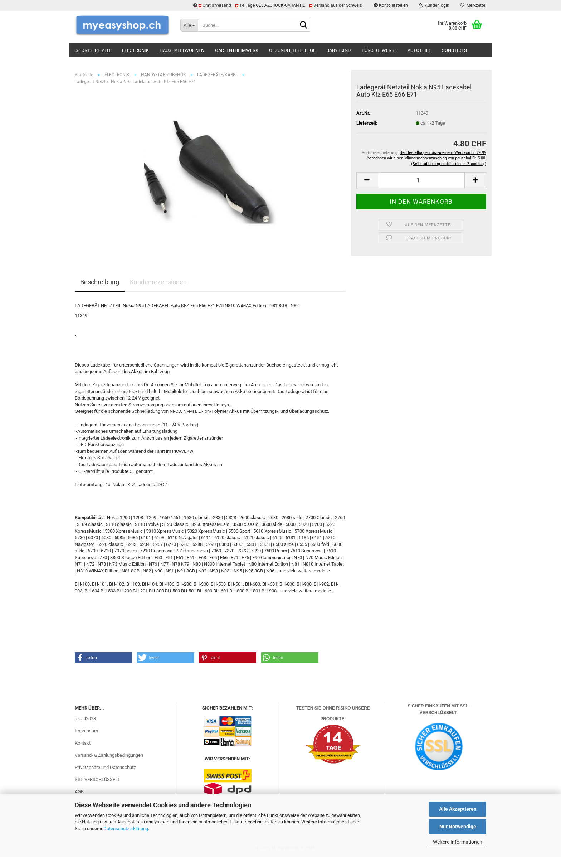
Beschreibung (99, 282)
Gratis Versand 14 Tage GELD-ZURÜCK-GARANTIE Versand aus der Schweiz (278, 5)
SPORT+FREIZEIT (93, 50)
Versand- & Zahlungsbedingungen (109, 755)
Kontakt (83, 743)
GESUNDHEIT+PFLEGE (292, 50)
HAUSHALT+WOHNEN (182, 50)
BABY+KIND (338, 50)
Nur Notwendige (457, 826)
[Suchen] (303, 25)
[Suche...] (189, 25)
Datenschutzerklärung (125, 828)
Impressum (86, 730)
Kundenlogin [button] (434, 5)
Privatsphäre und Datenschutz (105, 767)
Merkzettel (473, 5)
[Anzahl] (421, 180)
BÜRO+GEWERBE (379, 50)
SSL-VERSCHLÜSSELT (97, 779)
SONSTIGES (454, 50)
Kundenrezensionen (158, 282)
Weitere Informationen (457, 842)
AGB (79, 791)
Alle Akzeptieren (458, 809)
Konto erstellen (391, 5)
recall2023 (85, 718)
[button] (367, 180)
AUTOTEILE (419, 50)
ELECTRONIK (135, 50)
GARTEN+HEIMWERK (236, 50)
